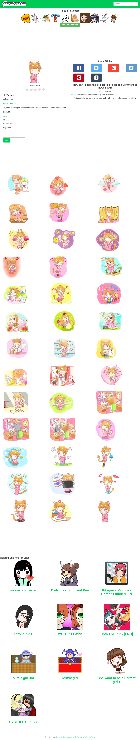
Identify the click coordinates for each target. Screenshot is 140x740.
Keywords (73, 737)
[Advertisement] (65, 45)
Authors (79, 737)
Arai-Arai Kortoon (10, 103)
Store (84, 737)
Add (6, 140)
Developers (66, 737)
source (5, 116)
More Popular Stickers (70, 25)
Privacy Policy (90, 737)
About (60, 737)
